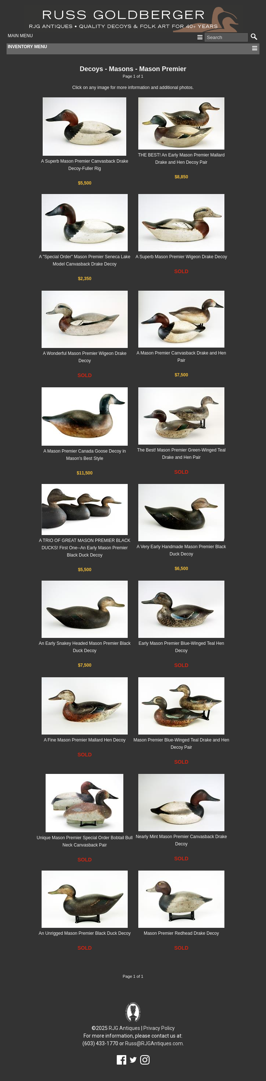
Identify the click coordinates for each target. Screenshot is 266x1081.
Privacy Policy (159, 1028)
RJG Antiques (124, 1028)
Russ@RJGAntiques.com (154, 1043)
